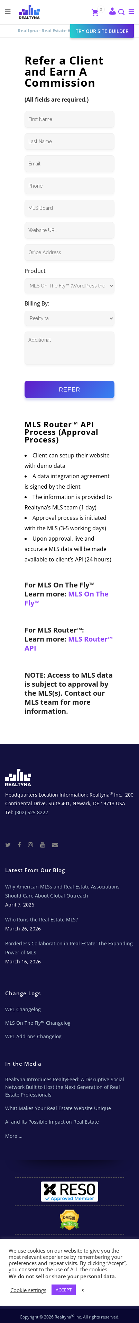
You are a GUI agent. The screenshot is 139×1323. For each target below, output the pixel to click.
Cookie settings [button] (28, 1290)
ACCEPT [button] (64, 1290)
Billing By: (37, 303)
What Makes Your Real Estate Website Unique (58, 1108)
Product (35, 271)
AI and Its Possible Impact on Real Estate (52, 1121)
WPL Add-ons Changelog (33, 1036)
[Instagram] (33, 844)
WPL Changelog (23, 1009)
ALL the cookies (88, 1269)
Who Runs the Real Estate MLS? (41, 919)
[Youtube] (45, 844)
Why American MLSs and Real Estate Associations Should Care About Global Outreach (62, 891)
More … (13, 1136)
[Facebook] (22, 844)
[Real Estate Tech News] (55, 844)
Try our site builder (102, 31)
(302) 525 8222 (31, 812)
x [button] (83, 1290)
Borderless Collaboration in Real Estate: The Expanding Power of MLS (69, 948)
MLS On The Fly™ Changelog (38, 1023)
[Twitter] (10, 844)
